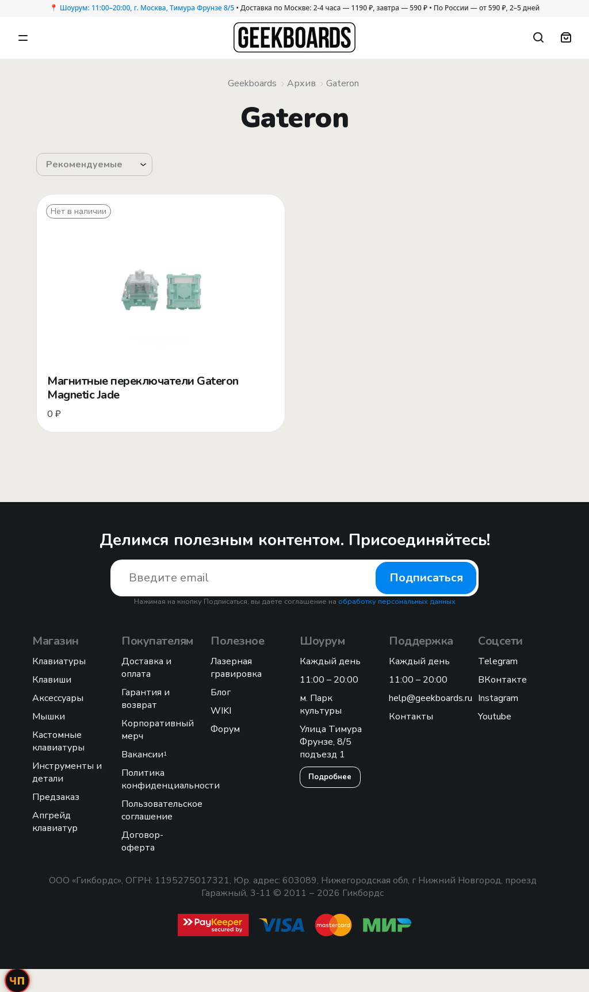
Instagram (498, 698)
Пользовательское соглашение (161, 810)
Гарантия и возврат (145, 698)
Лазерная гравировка (236, 667)
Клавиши (51, 679)
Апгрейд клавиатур (55, 821)
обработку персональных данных (397, 601)
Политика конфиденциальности (170, 779)
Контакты (411, 716)
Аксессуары (57, 698)
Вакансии (144, 754)
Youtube (494, 716)
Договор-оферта (142, 841)
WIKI (221, 710)
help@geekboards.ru (430, 698)
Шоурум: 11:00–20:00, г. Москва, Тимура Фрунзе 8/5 (147, 8)
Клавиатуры (59, 661)
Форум (225, 729)
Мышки (48, 716)
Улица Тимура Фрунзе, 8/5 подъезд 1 (331, 742)
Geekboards (252, 83)
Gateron (342, 83)
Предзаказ (55, 797)
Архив (301, 83)
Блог (221, 692)
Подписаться (426, 577)
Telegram (498, 661)
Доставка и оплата (146, 667)
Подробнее (330, 777)
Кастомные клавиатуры (58, 741)
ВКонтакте (502, 679)
